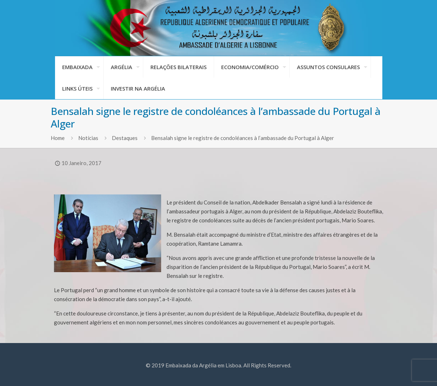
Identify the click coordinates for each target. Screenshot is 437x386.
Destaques (125, 138)
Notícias (88, 138)
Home (58, 138)
